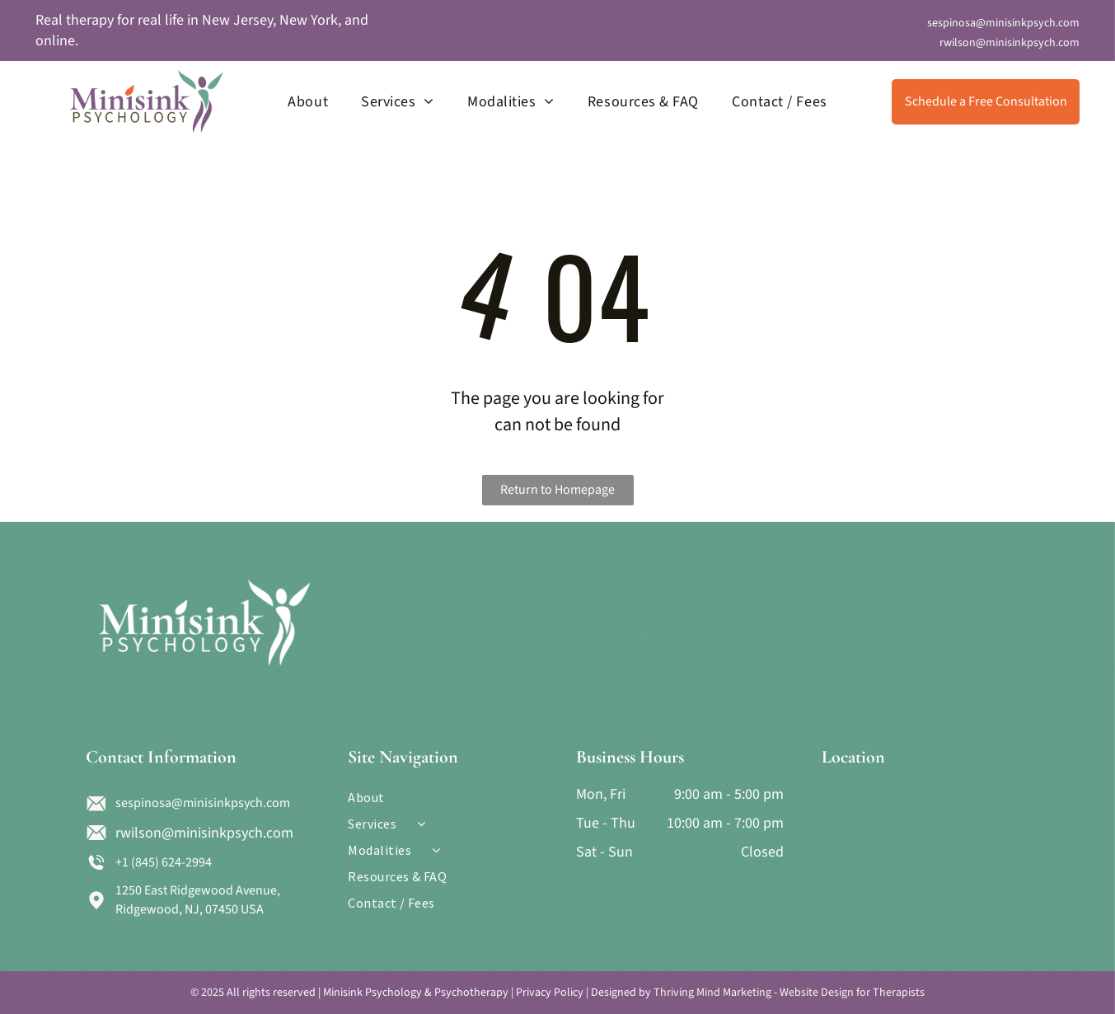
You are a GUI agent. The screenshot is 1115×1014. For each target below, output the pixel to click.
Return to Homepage (557, 490)
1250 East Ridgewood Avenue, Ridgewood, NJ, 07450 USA (197, 899)
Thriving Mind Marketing (712, 992)
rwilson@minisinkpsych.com (1009, 43)
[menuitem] (307, 101)
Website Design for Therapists (852, 992)
